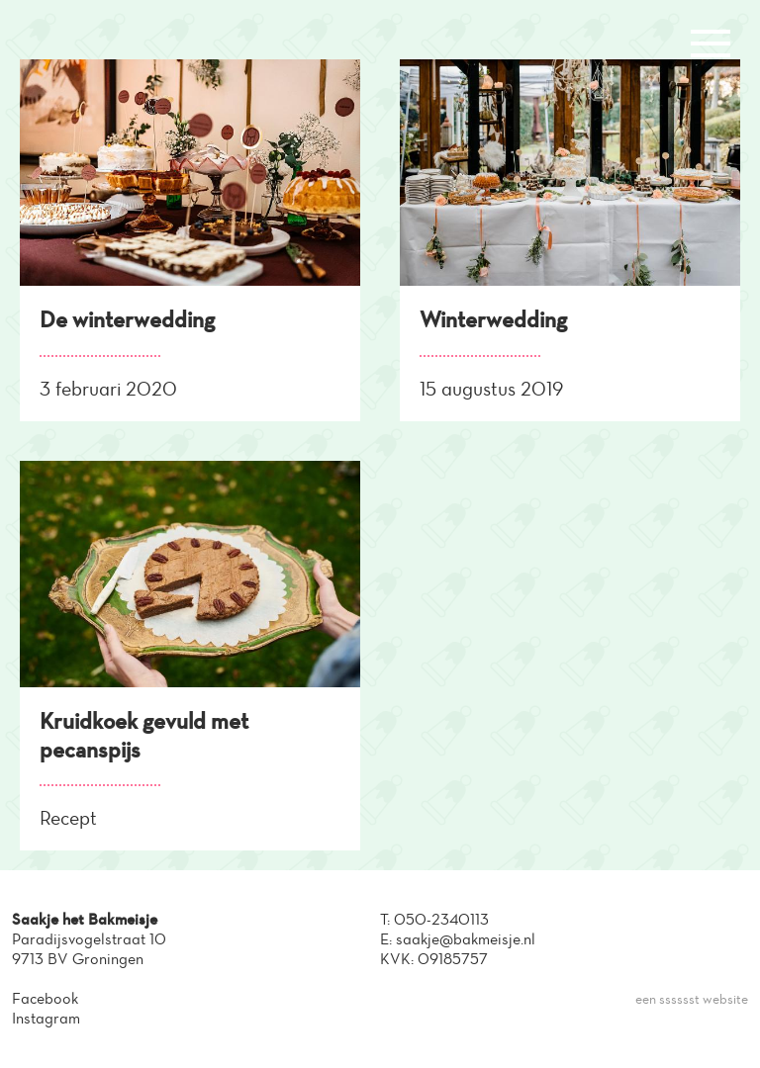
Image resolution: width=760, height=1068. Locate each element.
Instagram (46, 1018)
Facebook (45, 998)
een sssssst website (691, 999)
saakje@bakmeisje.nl (465, 939)
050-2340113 (441, 919)
